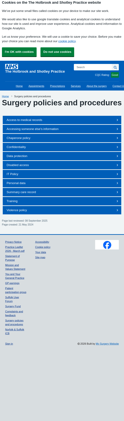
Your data (40, 252)
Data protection (63, 156)
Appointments (36, 86)
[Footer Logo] (107, 244)
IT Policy (63, 174)
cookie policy (66, 41)
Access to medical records (63, 120)
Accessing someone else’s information (63, 129)
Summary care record (63, 192)
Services (76, 86)
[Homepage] (37, 68)
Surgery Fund (13, 306)
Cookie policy (42, 247)
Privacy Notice (13, 242)
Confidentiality (63, 147)
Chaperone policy (63, 138)
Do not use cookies (57, 51)
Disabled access (63, 165)
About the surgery (96, 86)
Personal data (63, 183)
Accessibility (42, 242)
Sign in (9, 343)
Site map (40, 257)
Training (63, 201)
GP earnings (12, 283)
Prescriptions (57, 86)
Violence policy (63, 210)
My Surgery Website (107, 343)
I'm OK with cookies (19, 51)
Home (19, 86)
